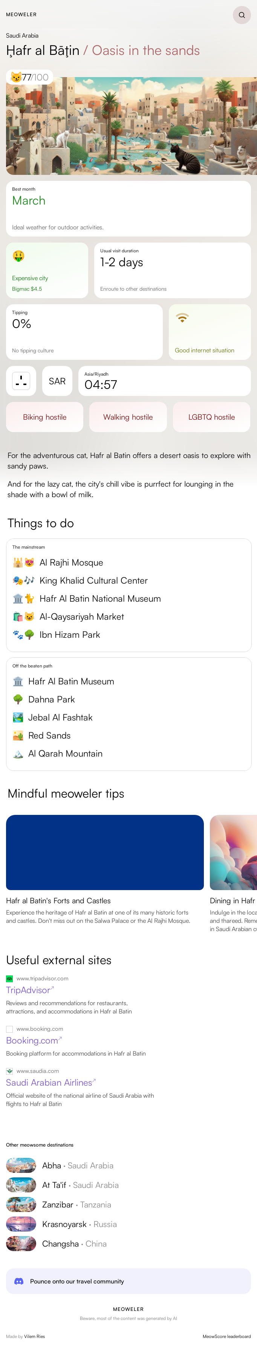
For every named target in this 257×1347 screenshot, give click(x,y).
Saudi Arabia (22, 35)
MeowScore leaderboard (227, 1336)
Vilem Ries (34, 1336)
